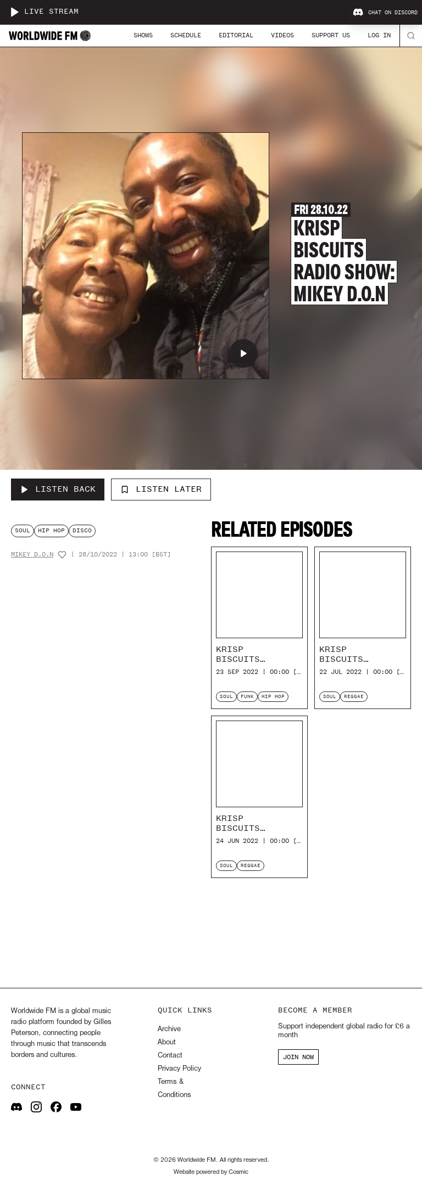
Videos (282, 35)
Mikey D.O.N (32, 554)
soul (22, 530)
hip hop (51, 530)
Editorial (236, 35)
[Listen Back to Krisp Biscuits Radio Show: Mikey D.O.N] (57, 489)
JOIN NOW (298, 1057)
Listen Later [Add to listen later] (161, 489)
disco (82, 530)
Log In (379, 35)
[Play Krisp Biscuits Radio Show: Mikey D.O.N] (243, 353)
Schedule (185, 35)
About (167, 1042)
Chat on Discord (385, 12)
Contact (170, 1056)
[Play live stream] (14, 12)
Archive (169, 1029)
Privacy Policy (179, 1069)
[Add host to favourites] (62, 554)
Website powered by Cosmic (211, 1172)
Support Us (331, 35)
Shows (143, 35)
